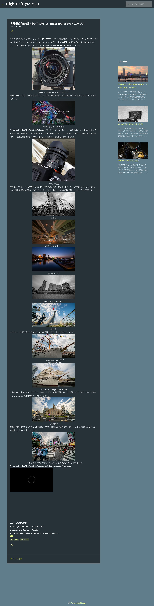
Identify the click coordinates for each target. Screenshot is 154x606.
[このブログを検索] (141, 4)
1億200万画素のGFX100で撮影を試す (130, 124)
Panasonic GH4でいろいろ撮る (128, 160)
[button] (11, 31)
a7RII (16, 539)
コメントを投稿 (16, 559)
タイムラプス (24, 539)
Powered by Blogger (77, 603)
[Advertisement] (53, 582)
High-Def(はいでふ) (22, 4)
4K (12, 539)
